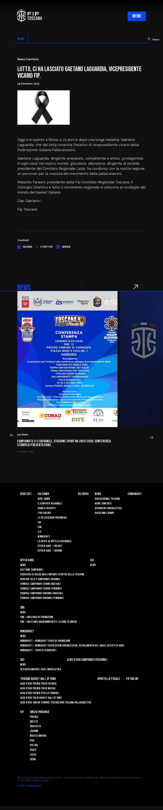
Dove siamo (44, 499)
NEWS (20, 39)
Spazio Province (39, 712)
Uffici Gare (27, 560)
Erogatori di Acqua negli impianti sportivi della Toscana (52, 574)
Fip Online (132, 679)
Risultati (26, 494)
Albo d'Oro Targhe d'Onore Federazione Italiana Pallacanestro (55, 702)
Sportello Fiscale (108, 679)
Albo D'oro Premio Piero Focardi (38, 684)
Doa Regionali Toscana (107, 499)
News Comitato (103, 503)
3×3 (39, 532)
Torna (153, 39)
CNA (40, 527)
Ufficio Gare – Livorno (50, 551)
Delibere (83, 494)
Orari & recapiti (47, 508)
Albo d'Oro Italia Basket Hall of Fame (41, 698)
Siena (33, 759)
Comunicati (134, 494)
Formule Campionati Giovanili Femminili (42, 598)
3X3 (22, 660)
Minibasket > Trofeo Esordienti (38, 650)
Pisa (32, 740)
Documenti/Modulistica (108, 508)
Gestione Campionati (31, 570)
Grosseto (35, 726)
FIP (22, 712)
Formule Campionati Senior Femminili (41, 588)
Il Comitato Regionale (50, 503)
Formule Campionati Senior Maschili (40, 584)
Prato (33, 750)
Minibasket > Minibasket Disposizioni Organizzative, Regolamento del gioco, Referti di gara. (72, 645)
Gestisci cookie (41, 780)
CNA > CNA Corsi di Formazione (37, 617)
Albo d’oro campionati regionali (87, 660)
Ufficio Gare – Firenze (50, 546)
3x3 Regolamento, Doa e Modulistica (40, 669)
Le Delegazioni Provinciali (52, 518)
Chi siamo (43, 494)
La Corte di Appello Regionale (55, 541)
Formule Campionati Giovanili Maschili (41, 593)
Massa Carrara (38, 736)
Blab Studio (35, 785)
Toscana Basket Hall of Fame (38, 679)
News (98, 494)
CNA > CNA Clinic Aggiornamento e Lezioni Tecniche (48, 622)
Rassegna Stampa (104, 513)
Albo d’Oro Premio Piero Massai (37, 688)
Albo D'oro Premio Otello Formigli (39, 693)
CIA (39, 522)
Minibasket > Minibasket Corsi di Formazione (45, 641)
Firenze (34, 717)
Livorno (34, 731)
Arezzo (34, 721)
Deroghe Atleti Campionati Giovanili (40, 579)
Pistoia (34, 745)
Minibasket (44, 536)
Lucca (33, 754)
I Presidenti (44, 513)
